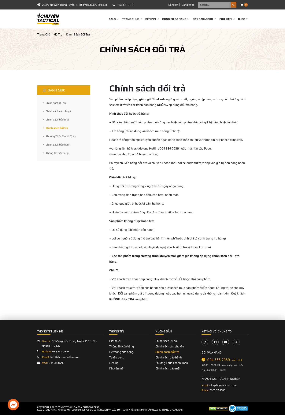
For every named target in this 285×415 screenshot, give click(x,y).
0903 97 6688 (217, 390)
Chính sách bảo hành (56, 144)
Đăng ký (173, 4)
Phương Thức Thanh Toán (59, 136)
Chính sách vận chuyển (57, 111)
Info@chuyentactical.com (61, 357)
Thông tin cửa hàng (56, 152)
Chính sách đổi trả (55, 127)
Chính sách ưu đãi (54, 102)
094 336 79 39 (126, 4)
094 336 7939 (224, 360)
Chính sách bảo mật (56, 119)
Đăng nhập (188, 4)
